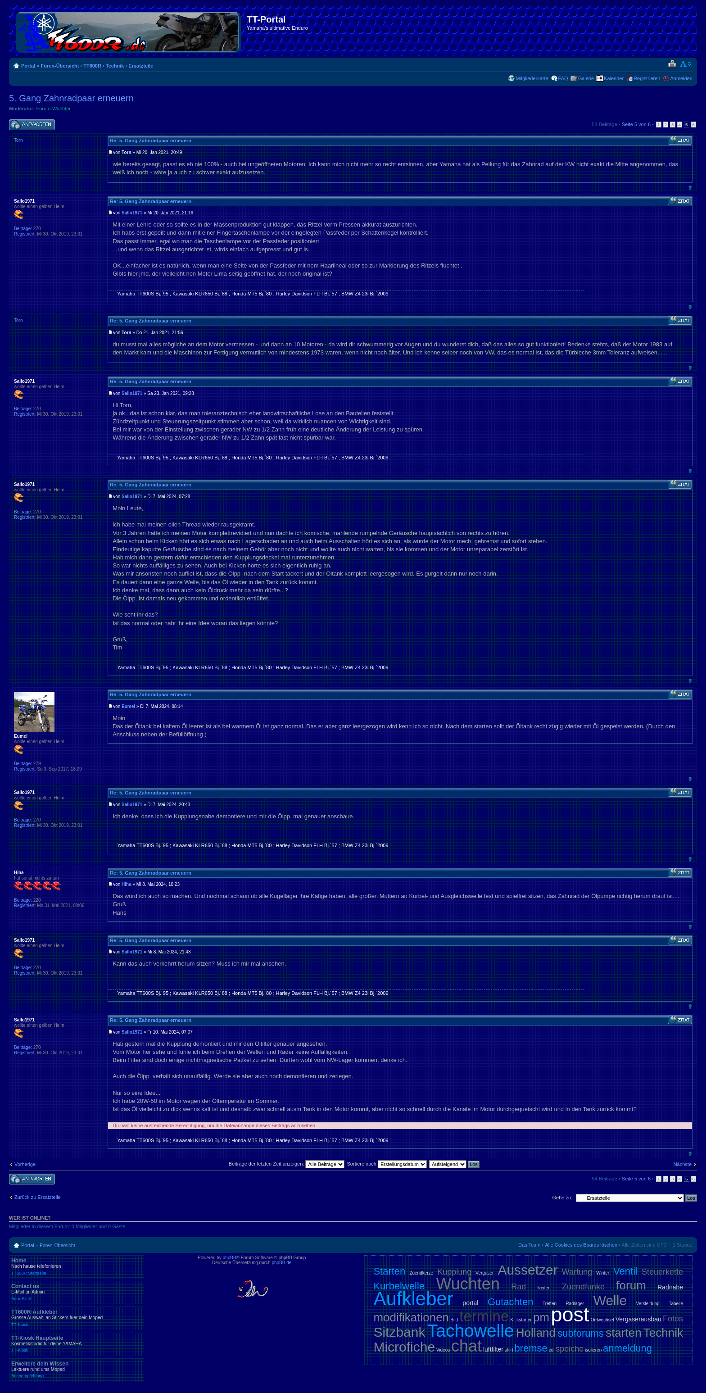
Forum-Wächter (53, 108)
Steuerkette (662, 1271)
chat (466, 1346)
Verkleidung (648, 1303)
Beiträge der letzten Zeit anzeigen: (287, 1163)
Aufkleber (413, 1298)
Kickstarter (521, 1319)
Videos (443, 1350)
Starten (389, 1271)
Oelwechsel (602, 1319)
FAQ (563, 78)
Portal (28, 65)
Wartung (577, 1271)
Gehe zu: (562, 1197)
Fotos (673, 1318)
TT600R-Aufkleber (76, 1318)
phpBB (229, 1257)
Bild (454, 1319)
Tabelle (676, 1303)
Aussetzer (527, 1269)
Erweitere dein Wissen (76, 1370)
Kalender (614, 78)
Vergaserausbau (638, 1319)
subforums (580, 1333)
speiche (570, 1348)
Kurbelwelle (399, 1286)
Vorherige (25, 1164)
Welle (610, 1300)
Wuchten (468, 1284)
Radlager (575, 1303)
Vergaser (484, 1272)
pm (541, 1317)
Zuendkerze (421, 1272)
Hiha (126, 884)
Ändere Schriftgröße (685, 64)
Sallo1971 (132, 212)
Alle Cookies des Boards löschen (581, 1245)
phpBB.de (281, 1262)
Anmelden (681, 78)
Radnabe (670, 1287)
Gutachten (511, 1301)
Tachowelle (470, 1330)
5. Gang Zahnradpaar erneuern (71, 98)
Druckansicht (672, 64)
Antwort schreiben (32, 125)
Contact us (76, 1292)
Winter (602, 1272)
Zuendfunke (583, 1286)
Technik (115, 65)
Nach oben (690, 187)
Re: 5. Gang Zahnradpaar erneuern (150, 140)
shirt (509, 1350)
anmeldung (627, 1348)
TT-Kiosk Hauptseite (76, 1344)
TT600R (92, 65)
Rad (518, 1286)
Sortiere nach (387, 1163)
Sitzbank (399, 1332)
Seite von (636, 124)
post (570, 1314)
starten (624, 1332)
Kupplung (454, 1271)
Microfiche (404, 1346)
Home (76, 1266)
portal (470, 1303)
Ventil (625, 1271)
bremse (531, 1348)
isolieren (593, 1350)
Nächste (683, 1164)
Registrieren (647, 78)
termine (484, 1316)
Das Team (529, 1245)
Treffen (550, 1303)
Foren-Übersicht (60, 65)
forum (631, 1285)
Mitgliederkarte (532, 78)
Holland (536, 1332)
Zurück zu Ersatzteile (37, 1197)
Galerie (586, 78)
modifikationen (411, 1317)
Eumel (128, 706)
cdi (552, 1350)
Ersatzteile (140, 65)
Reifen (544, 1287)
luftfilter (493, 1349)
